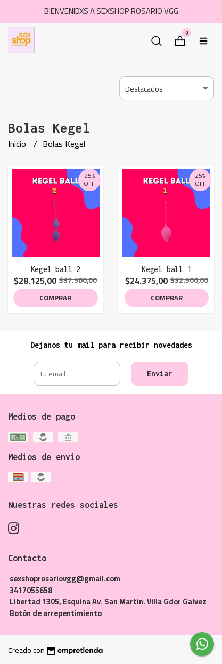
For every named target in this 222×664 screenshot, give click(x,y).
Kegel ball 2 (55, 269)
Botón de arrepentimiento (56, 613)
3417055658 (31, 590)
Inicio (18, 144)
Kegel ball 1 (166, 269)
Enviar (159, 373)
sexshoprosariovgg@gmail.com (65, 578)
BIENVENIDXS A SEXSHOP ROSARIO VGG (111, 11)
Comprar (55, 297)
